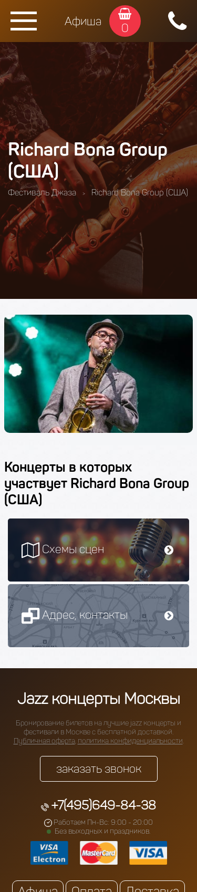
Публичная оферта (44, 741)
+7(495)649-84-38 (103, 805)
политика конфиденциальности (130, 741)
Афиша (83, 21)
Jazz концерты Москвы (98, 698)
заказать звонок (98, 769)
